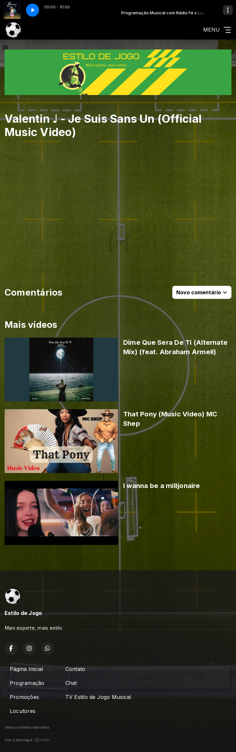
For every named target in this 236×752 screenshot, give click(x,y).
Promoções (24, 697)
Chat (71, 683)
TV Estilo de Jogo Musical (98, 697)
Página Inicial (26, 669)
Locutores (22, 711)
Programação (27, 683)
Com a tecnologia (27, 740)
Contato (75, 669)
